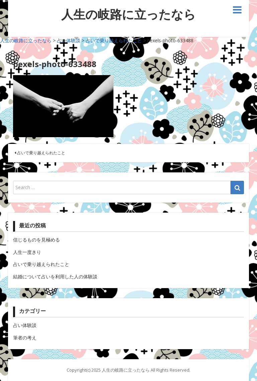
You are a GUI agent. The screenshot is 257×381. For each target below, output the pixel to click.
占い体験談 (24, 325)
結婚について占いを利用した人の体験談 (55, 276)
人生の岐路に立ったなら (128, 14)
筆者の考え (24, 337)
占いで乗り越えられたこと (40, 153)
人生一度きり (27, 252)
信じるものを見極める (36, 239)
